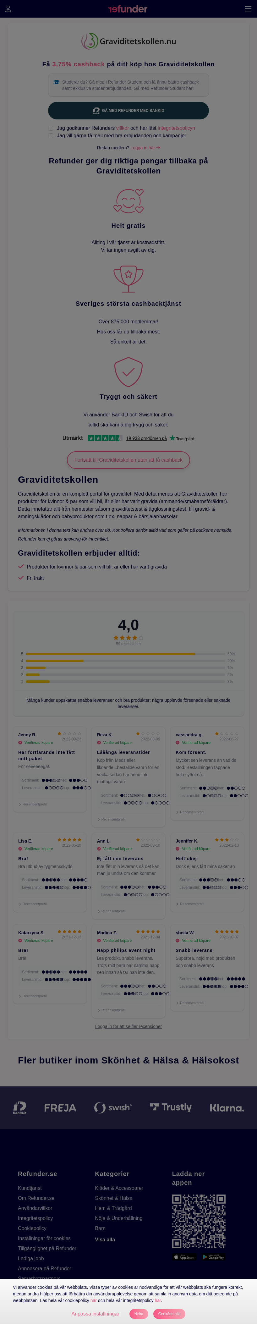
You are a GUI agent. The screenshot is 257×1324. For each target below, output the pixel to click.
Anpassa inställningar (95, 1313)
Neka (138, 1314)
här (93, 1300)
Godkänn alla (169, 1314)
